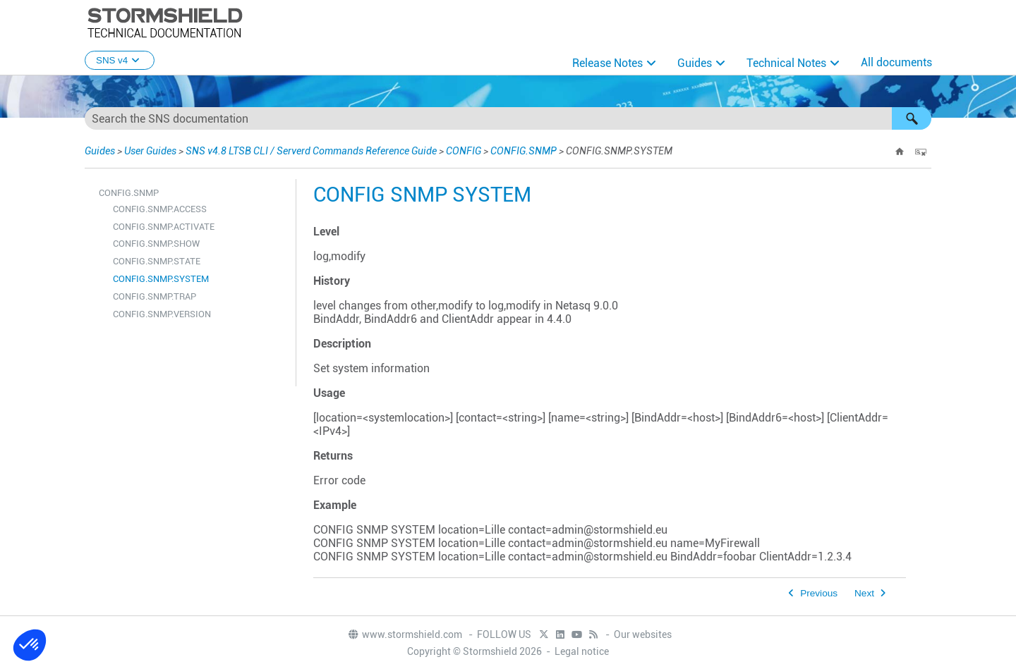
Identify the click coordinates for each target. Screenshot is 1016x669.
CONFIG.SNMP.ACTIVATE (163, 226)
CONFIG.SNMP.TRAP (154, 296)
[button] (911, 118)
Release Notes (607, 63)
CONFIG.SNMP (523, 150)
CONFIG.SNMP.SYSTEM (161, 279)
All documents (896, 62)
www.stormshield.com (404, 634)
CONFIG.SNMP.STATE (156, 261)
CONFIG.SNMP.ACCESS (160, 209)
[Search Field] (508, 118)
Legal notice (582, 651)
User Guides (150, 150)
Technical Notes (786, 63)
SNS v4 (119, 60)
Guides (694, 63)
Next (864, 593)
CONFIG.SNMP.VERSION (162, 314)
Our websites (643, 634)
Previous (818, 593)
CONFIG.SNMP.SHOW (156, 243)
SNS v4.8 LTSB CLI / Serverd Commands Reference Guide (311, 150)
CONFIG (463, 150)
